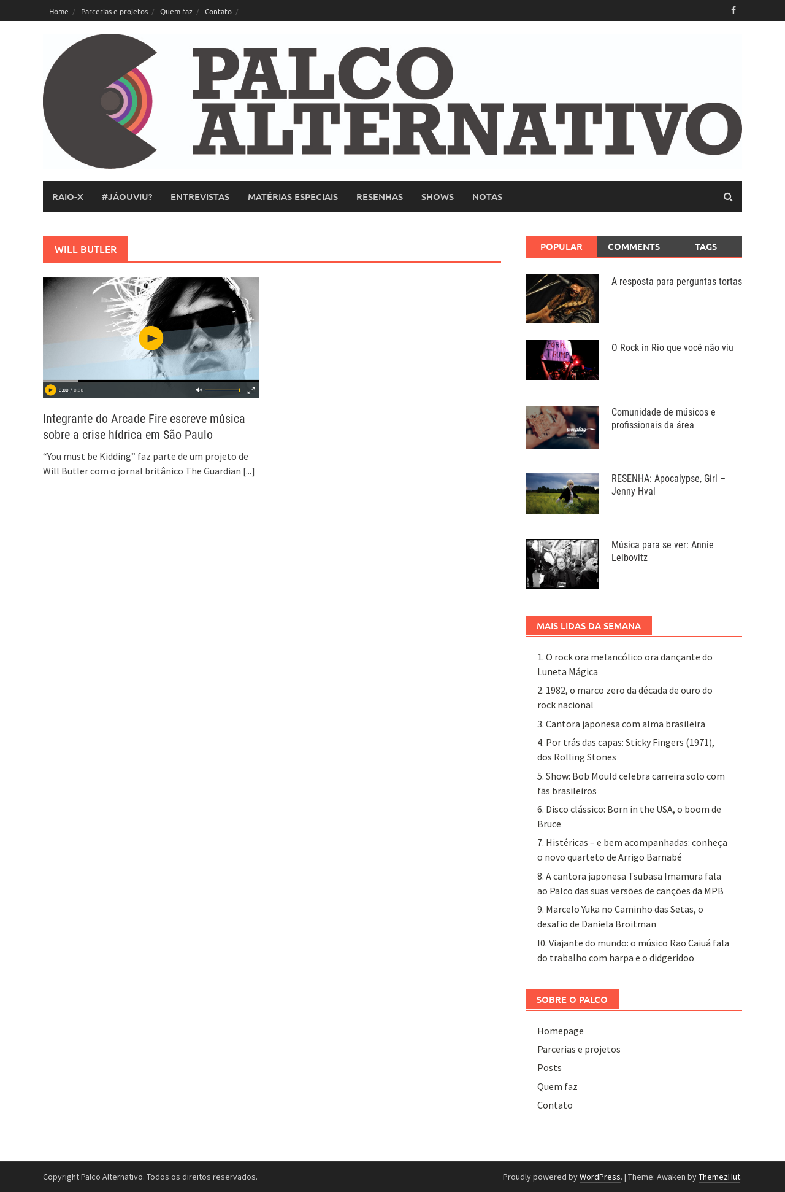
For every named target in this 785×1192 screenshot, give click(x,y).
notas (487, 196)
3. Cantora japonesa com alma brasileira (621, 724)
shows (437, 196)
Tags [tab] (706, 246)
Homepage (560, 1030)
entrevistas (199, 196)
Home (59, 11)
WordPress (600, 1176)
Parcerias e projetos (114, 11)
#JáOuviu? (127, 196)
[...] (249, 471)
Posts (549, 1067)
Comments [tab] (634, 246)
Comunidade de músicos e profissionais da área (663, 418)
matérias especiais (293, 196)
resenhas (379, 196)
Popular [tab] (561, 246)
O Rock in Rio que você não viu (672, 348)
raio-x (67, 196)
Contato (218, 11)
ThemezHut (719, 1176)
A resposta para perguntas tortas (676, 281)
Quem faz (176, 11)
